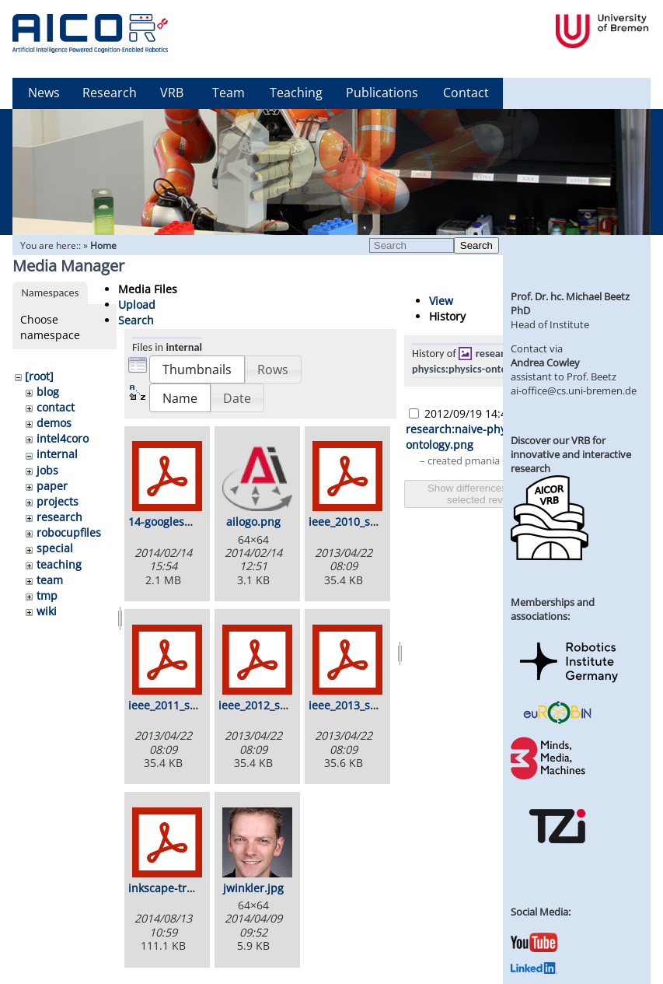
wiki (47, 611)
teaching (59, 564)
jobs (47, 470)
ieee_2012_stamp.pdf (273, 705)
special (55, 548)
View (441, 300)
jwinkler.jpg (253, 888)
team (50, 580)
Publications (382, 92)
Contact (466, 92)
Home (103, 245)
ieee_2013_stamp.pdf (363, 705)
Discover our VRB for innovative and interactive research (571, 454)
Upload (136, 304)
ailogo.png (253, 521)
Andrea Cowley (545, 362)
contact (56, 407)
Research (109, 92)
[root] (39, 376)
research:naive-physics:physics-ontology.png (479, 361)
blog (48, 391)
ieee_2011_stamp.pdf (183, 705)
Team (228, 92)
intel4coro (63, 438)
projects (58, 501)
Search (476, 245)
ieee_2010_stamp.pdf (363, 521)
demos (54, 422)
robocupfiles (69, 532)
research (59, 517)
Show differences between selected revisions (488, 494)
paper (52, 485)
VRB (171, 92)
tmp (47, 595)
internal (57, 453)
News (44, 92)
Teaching (296, 92)
